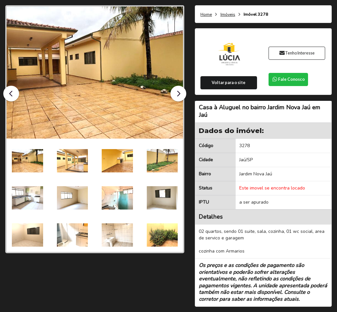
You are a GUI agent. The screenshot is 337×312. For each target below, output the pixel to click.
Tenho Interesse (297, 53)
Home (206, 14)
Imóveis (227, 14)
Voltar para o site (229, 82)
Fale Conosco (288, 79)
